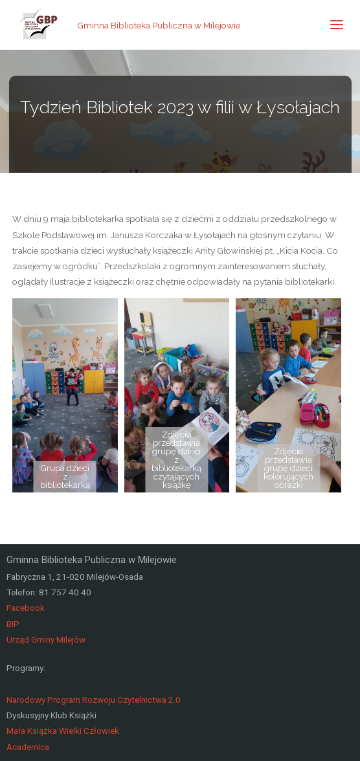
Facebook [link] (25, 607)
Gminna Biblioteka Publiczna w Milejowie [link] (158, 24)
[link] (39, 24)
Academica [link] (27, 747)
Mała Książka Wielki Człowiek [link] (62, 730)
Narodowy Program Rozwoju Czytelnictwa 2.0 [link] (93, 699)
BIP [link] (12, 624)
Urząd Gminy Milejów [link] (45, 639)
